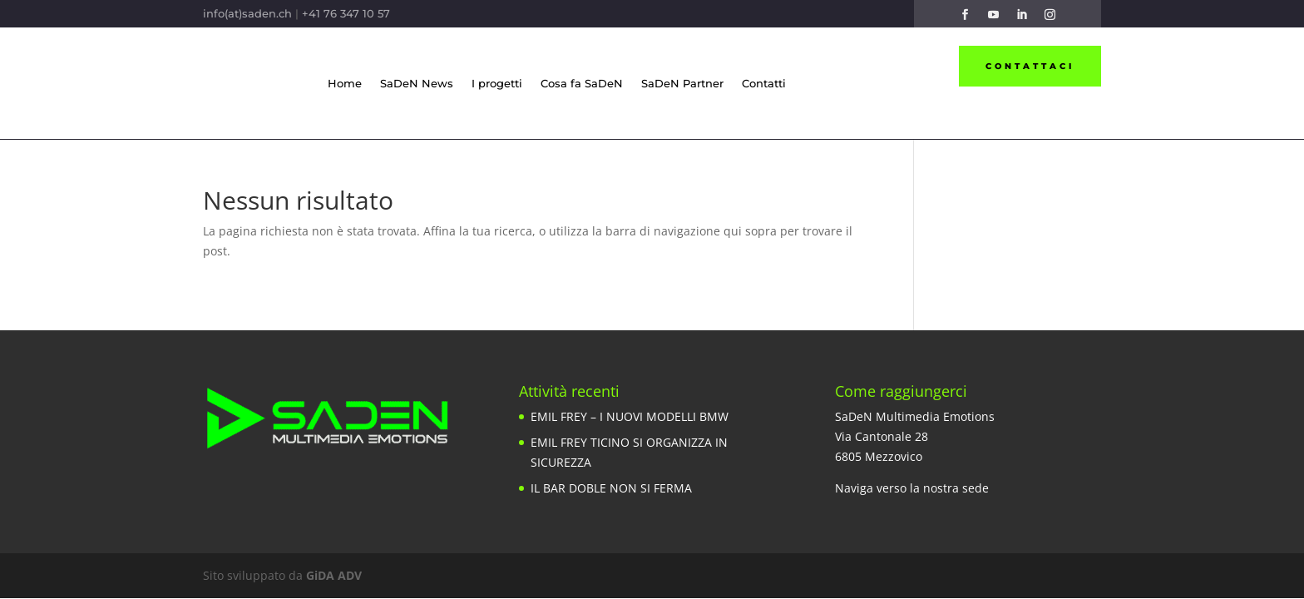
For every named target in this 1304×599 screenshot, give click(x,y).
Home (345, 83)
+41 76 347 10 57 (346, 13)
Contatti (764, 83)
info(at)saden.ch (247, 13)
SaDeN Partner (682, 83)
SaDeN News (416, 83)
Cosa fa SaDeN (582, 83)
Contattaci (1029, 66)
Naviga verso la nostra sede (912, 488)
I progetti (497, 83)
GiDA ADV (334, 575)
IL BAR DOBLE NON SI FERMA (611, 488)
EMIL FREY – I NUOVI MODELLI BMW (630, 416)
